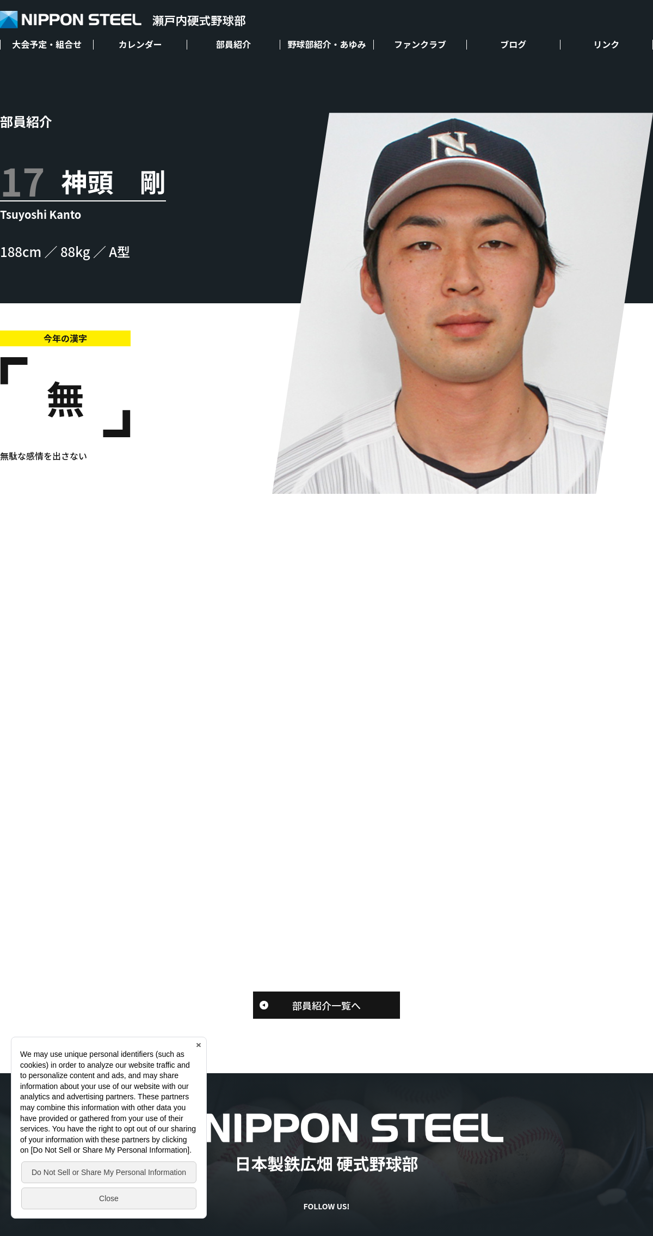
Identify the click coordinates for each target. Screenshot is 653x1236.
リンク (606, 45)
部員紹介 (233, 45)
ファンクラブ (420, 45)
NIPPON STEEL (122, 20)
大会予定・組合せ (47, 45)
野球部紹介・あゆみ (326, 45)
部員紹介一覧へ (326, 1005)
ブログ (513, 45)
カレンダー (140, 45)
